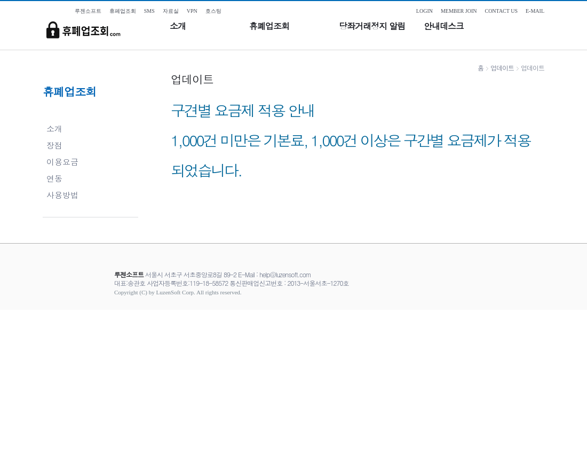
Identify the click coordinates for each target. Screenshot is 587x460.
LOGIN (424, 11)
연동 (54, 178)
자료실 (171, 11)
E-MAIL (535, 11)
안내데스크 (444, 26)
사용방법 (62, 194)
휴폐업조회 (269, 26)
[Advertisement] (293, 384)
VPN (192, 11)
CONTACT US (501, 11)
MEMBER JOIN (459, 11)
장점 (54, 145)
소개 (178, 26)
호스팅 (213, 11)
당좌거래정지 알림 (372, 26)
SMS (149, 11)
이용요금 (62, 161)
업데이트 (502, 67)
